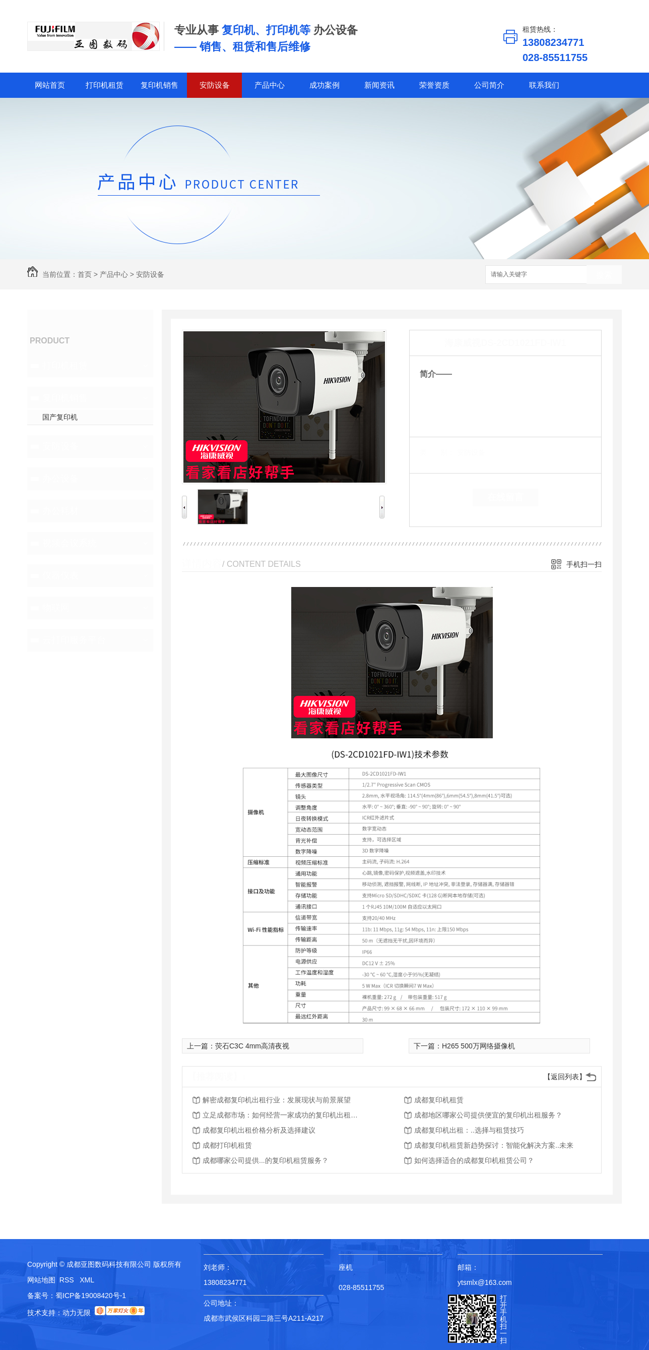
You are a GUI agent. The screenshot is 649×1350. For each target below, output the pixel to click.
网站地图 (41, 1280)
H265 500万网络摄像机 (478, 1046)
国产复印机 (60, 417)
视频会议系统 (69, 543)
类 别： (437, 452)
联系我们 (544, 85)
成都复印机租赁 (439, 1100)
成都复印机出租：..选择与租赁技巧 (469, 1130)
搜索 (604, 275)
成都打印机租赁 (227, 1145)
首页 (85, 274)
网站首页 (50, 85)
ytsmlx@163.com (485, 1282)
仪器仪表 (60, 575)
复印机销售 (159, 85)
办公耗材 (60, 511)
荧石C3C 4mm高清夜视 (252, 1046)
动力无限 (76, 1313)
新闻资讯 (379, 85)
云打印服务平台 (74, 640)
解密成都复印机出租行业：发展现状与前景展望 (277, 1100)
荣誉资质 (434, 85)
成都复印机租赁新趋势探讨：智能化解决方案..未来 (493, 1145)
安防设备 (215, 85)
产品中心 (269, 85)
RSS (67, 1280)
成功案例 (324, 85)
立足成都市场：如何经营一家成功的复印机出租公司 (283, 1115)
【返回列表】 (565, 1077)
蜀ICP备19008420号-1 (90, 1296)
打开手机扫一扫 (503, 1319)
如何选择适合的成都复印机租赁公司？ (474, 1160)
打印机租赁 (104, 85)
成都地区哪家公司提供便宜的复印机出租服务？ (488, 1115)
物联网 (56, 608)
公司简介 (489, 85)
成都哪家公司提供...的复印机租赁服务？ (266, 1160)
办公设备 (60, 479)
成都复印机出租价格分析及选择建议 (259, 1130)
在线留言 (505, 497)
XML (87, 1280)
